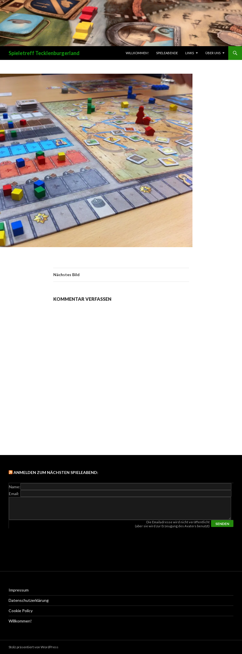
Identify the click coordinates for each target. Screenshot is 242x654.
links (189, 53)
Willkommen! (137, 53)
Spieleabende (167, 53)
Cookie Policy (21, 610)
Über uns (213, 53)
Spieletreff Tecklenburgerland (44, 53)
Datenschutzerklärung (29, 600)
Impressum (19, 589)
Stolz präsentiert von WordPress (33, 647)
